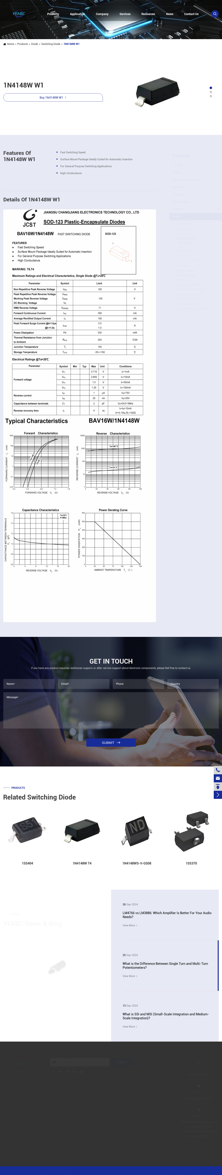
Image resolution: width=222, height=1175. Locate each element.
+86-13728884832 (19, 3)
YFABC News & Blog (32, 924)
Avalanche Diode (186, 275)
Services (125, 14)
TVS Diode (182, 265)
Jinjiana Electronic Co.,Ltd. (31, 1170)
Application (77, 14)
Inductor (178, 209)
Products (53, 14)
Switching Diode (50, 44)
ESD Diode (182, 280)
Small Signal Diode (187, 299)
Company (102, 14)
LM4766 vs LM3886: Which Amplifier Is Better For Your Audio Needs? (167, 915)
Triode (177, 172)
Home (10, 44)
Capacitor (179, 194)
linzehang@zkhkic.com (62, 3)
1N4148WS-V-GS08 (189, 259)
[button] (211, 88)
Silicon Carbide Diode (188, 294)
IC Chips (178, 165)
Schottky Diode (185, 228)
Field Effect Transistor (186, 179)
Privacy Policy (188, 1170)
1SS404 (182, 255)
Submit (122, 1062)
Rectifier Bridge (185, 270)
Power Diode (183, 233)
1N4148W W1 (72, 44)
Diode (34, 44)
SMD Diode (182, 224)
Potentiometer (181, 201)
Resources (148, 14)
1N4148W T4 (185, 251)
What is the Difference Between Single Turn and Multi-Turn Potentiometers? (165, 966)
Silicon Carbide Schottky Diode (194, 308)
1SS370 (182, 247)
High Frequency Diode (189, 303)
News (169, 14)
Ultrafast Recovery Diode (190, 289)
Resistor (178, 187)
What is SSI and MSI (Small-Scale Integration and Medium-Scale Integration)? (166, 1016)
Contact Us (191, 14)
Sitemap (170, 1170)
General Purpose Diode (189, 284)
